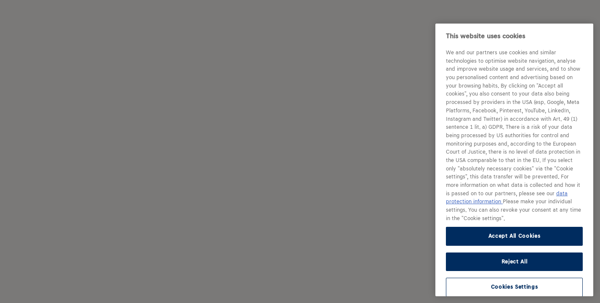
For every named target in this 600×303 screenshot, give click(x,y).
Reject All (514, 261)
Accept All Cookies (514, 235)
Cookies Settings (514, 286)
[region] (514, 160)
